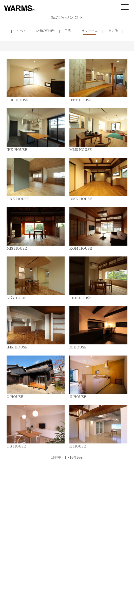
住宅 (68, 31)
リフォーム (89, 31)
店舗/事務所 (45, 31)
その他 (113, 31)
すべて (21, 31)
